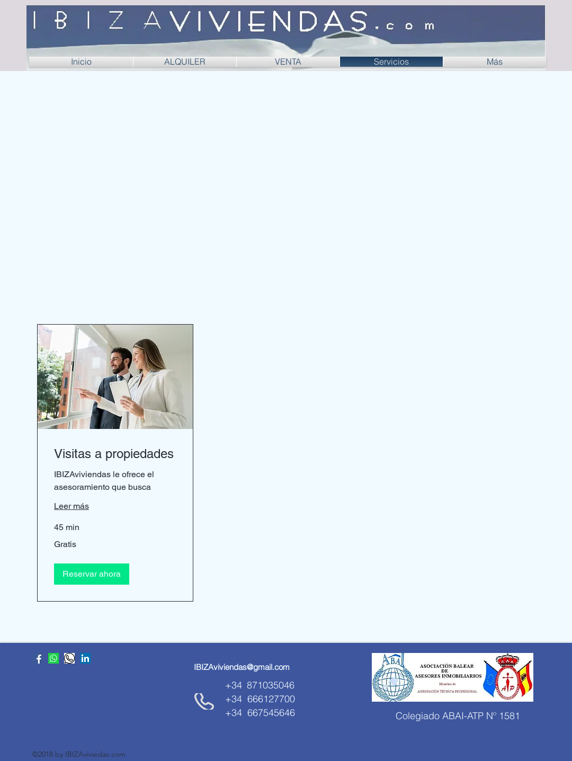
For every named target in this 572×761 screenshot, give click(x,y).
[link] (115, 453)
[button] (91, 574)
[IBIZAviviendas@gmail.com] (242, 667)
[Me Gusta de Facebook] (98, 684)
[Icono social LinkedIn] (85, 658)
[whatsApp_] (69, 658)
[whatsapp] (53, 658)
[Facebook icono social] (37, 658)
